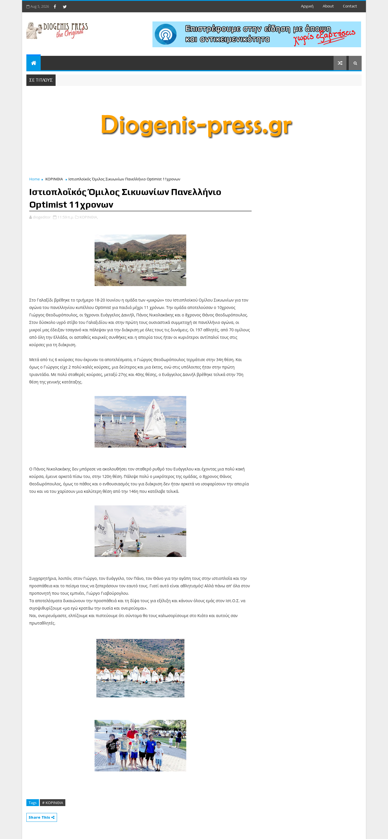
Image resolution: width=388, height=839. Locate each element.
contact (350, 6)
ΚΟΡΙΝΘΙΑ (54, 179)
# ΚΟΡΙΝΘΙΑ (52, 802)
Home (34, 179)
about (328, 6)
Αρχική (307, 6)
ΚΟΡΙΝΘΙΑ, (89, 217)
